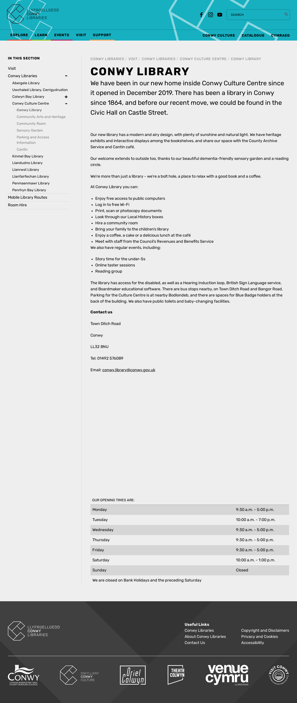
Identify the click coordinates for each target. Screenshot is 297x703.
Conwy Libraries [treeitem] (22, 76)
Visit (133, 59)
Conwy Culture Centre (203, 59)
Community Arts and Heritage (41, 117)
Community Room (31, 123)
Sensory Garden (30, 130)
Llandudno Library (27, 163)
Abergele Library (26, 83)
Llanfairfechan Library (30, 176)
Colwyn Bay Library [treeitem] (28, 97)
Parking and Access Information (33, 140)
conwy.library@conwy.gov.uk (128, 370)
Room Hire (17, 205)
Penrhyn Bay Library (29, 190)
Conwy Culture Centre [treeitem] (30, 103)
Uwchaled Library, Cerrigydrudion (40, 90)
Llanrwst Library (25, 170)
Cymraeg (280, 35)
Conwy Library (246, 59)
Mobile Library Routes (27, 197)
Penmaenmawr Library (31, 183)
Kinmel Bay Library (27, 156)
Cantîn (22, 149)
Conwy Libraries (107, 59)
